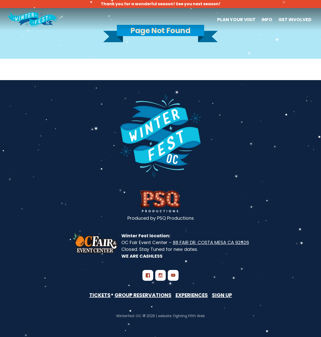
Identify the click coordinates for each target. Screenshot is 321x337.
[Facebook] (147, 275)
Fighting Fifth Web (189, 315)
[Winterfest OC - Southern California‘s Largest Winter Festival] (160, 135)
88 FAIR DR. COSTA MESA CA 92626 (211, 242)
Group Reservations (143, 295)
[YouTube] (173, 275)
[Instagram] (160, 275)
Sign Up (222, 295)
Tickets (100, 295)
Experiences (192, 295)
